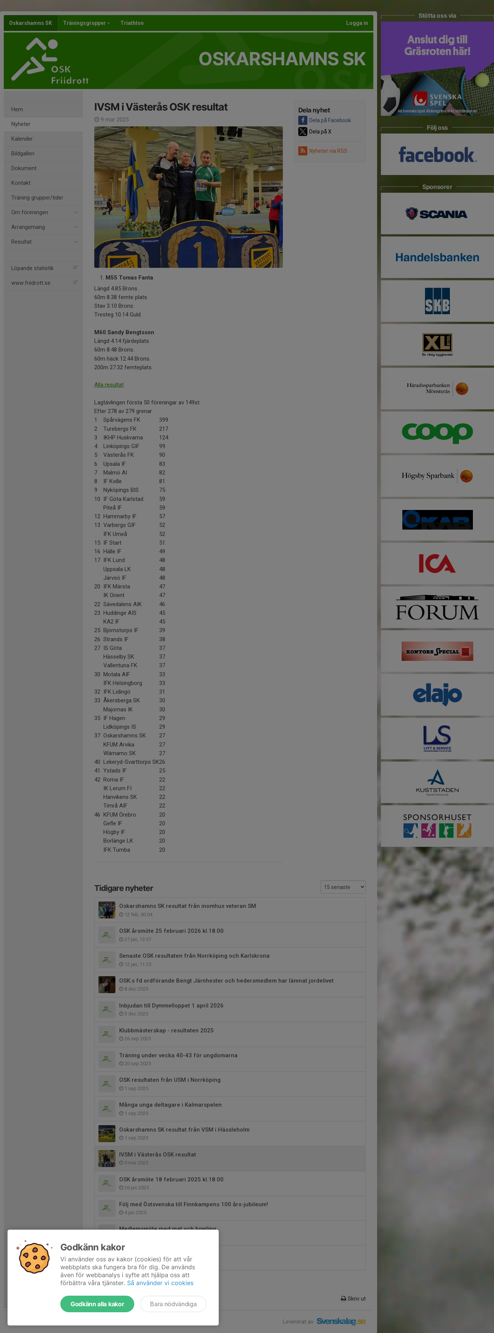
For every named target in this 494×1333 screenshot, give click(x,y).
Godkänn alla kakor (97, 1304)
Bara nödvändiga (173, 1304)
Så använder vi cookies (160, 1283)
